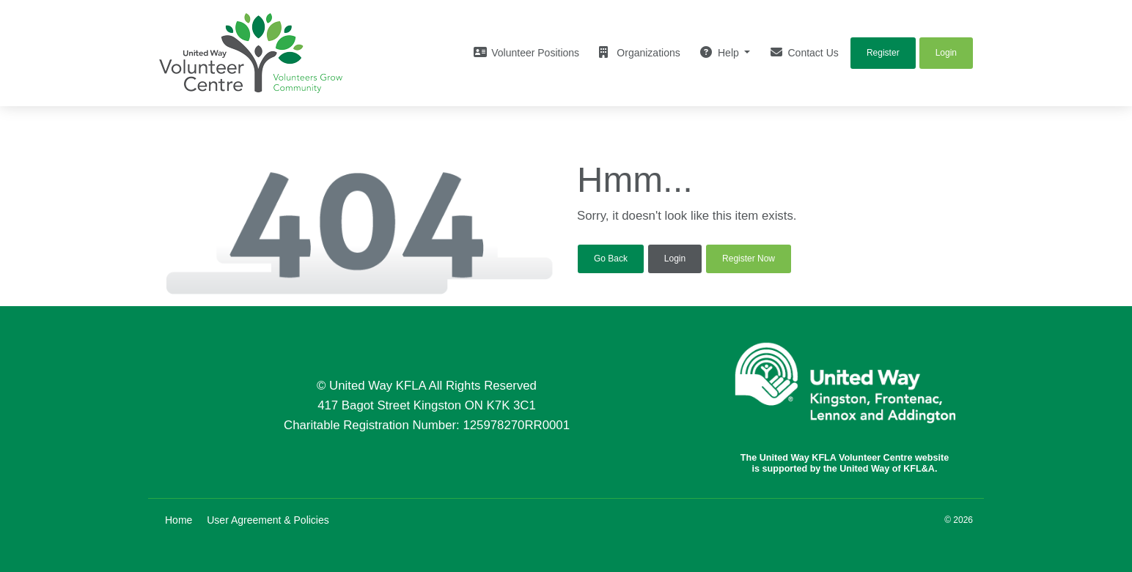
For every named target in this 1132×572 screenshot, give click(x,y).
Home (178, 520)
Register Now (748, 258)
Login (675, 258)
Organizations (639, 52)
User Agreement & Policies (268, 520)
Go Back (611, 258)
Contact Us (805, 52)
